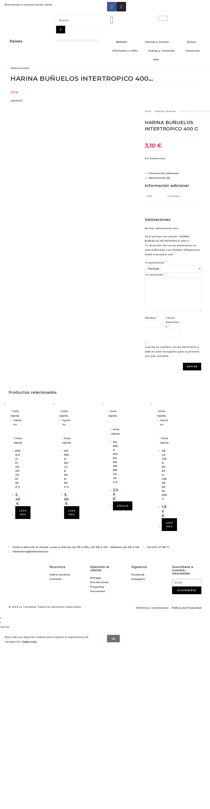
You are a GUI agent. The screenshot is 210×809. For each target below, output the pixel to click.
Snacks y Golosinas (161, 50)
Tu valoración (155, 274)
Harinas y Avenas (157, 41)
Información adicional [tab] (164, 173)
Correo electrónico (172, 322)
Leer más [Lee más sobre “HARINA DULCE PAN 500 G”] (72, 512)
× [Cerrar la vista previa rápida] (1, 617)
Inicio (148, 111)
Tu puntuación (156, 262)
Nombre (151, 317)
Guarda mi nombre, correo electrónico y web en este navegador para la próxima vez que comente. (172, 351)
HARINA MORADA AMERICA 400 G (115, 462)
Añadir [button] (123, 505)
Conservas (192, 50)
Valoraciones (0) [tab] (159, 177)
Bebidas (121, 41)
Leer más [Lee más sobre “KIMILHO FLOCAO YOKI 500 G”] (23, 512)
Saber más (29, 641)
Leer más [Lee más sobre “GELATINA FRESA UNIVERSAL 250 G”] (169, 524)
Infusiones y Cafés (125, 50)
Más (156, 59)
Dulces (191, 41)
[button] (77, 40)
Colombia (173, 196)
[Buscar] (60, 30)
